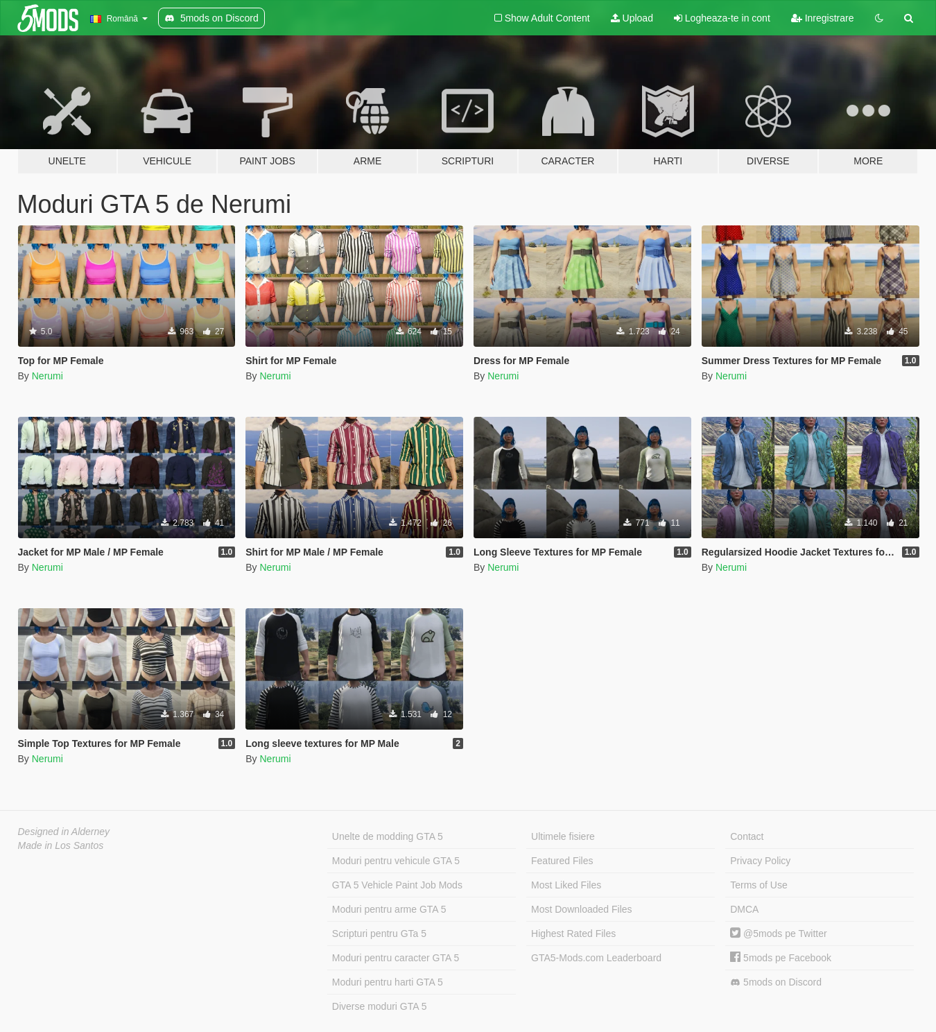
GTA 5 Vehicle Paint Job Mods (397, 885)
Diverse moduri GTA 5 (379, 1006)
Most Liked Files (566, 885)
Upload (632, 18)
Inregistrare (822, 18)
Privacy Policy (760, 860)
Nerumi (47, 375)
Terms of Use (758, 885)
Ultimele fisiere (563, 836)
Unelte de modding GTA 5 (387, 836)
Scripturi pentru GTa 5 (379, 933)
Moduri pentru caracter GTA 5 (395, 957)
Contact (746, 836)
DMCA (744, 909)
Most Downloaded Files (581, 909)
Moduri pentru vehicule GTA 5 (396, 860)
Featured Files (562, 860)
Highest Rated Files (573, 933)
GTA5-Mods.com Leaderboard (596, 957)
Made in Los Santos (61, 845)
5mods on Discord (776, 982)
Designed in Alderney (64, 831)
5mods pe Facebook (780, 958)
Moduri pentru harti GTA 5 (387, 982)
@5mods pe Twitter (778, 933)
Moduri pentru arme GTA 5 (389, 909)
